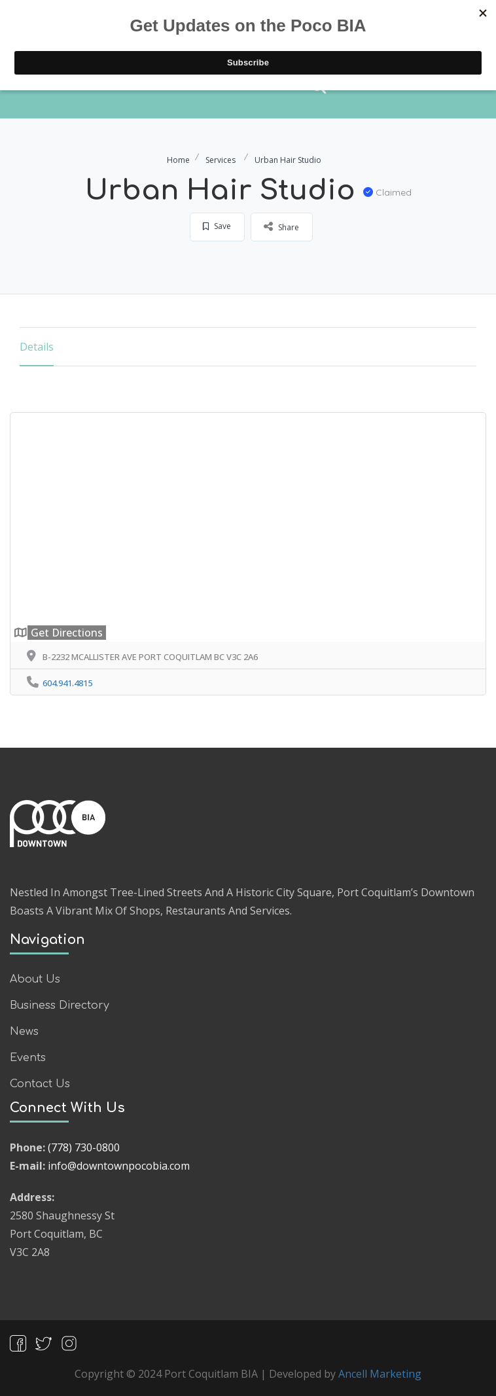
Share (281, 226)
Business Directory (59, 1005)
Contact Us (40, 1084)
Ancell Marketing (379, 1374)
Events (28, 1058)
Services (220, 160)
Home (178, 160)
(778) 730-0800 (84, 1147)
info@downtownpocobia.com (119, 1166)
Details (37, 347)
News (24, 1032)
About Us (35, 979)
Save (217, 226)
